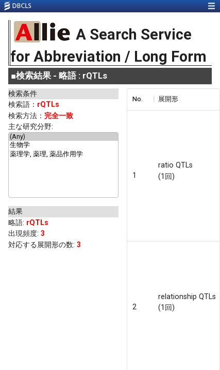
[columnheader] (140, 99)
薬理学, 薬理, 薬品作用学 (63, 154)
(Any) (63, 137)
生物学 (63, 145)
